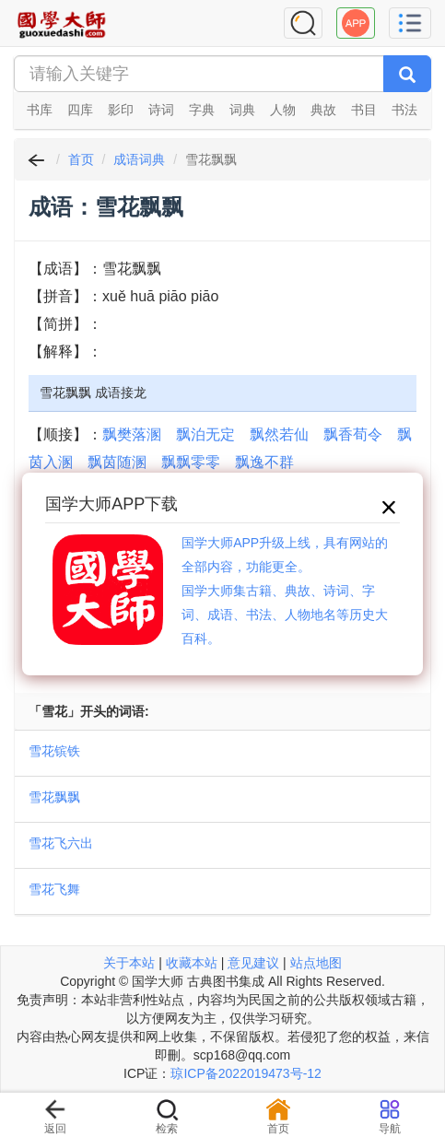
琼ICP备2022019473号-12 (245, 1073)
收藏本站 (191, 962)
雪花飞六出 (61, 843)
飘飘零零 (190, 462)
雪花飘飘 (54, 797)
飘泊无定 (205, 434)
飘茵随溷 (117, 462)
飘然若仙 (279, 434)
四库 (80, 109)
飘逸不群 (264, 462)
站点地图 (316, 962)
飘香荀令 (352, 434)
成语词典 (139, 159)
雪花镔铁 (54, 751)
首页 (81, 159)
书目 (364, 109)
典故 (323, 109)
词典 (242, 109)
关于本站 (129, 962)
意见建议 (253, 962)
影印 (121, 109)
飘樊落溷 (131, 434)
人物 (283, 109)
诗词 (161, 109)
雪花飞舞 (54, 889)
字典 (202, 109)
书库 (40, 109)
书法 (404, 109)
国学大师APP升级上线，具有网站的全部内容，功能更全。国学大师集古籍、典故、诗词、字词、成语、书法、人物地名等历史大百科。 (285, 590)
